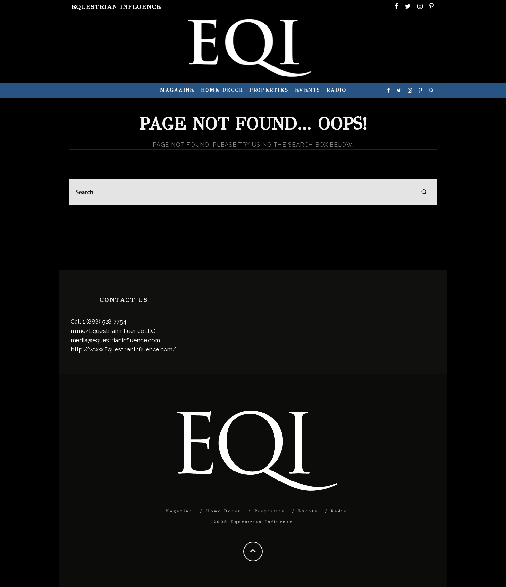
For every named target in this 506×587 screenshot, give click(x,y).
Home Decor (222, 90)
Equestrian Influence (116, 7)
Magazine (177, 90)
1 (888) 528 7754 (104, 321)
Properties (268, 90)
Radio (336, 90)
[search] (424, 192)
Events (307, 90)
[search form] (253, 192)
